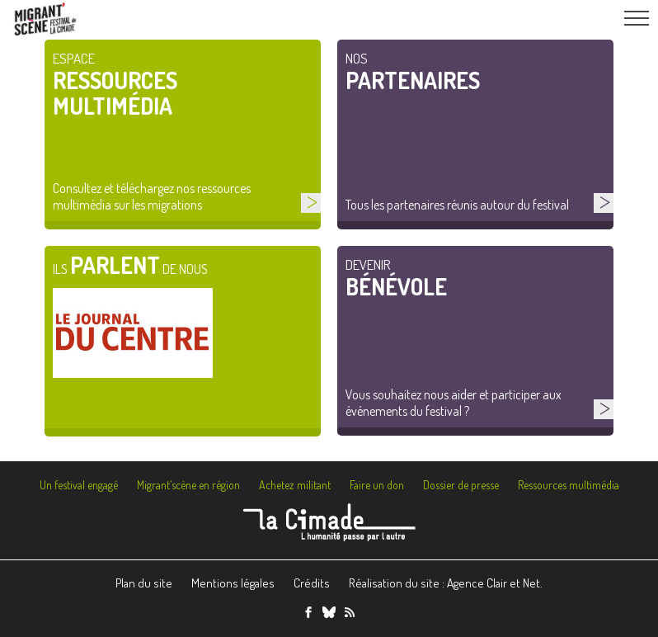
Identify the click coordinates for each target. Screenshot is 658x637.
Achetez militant (295, 485)
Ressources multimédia (568, 485)
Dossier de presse (461, 485)
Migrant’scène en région (188, 485)
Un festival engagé (79, 485)
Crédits (312, 583)
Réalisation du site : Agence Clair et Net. (446, 583)
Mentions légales (233, 583)
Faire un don (377, 485)
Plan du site (143, 583)
